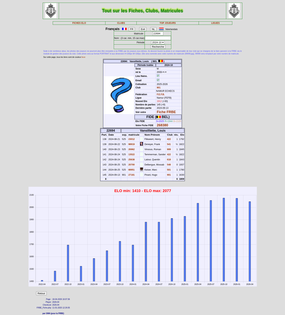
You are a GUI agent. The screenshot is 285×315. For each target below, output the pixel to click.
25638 (131, 159)
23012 (131, 139)
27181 (131, 175)
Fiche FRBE (166, 112)
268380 (162, 125)
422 (168, 139)
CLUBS (121, 23)
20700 (131, 164)
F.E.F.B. (161, 94)
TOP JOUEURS (168, 23)
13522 (131, 154)
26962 (131, 149)
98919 (131, 144)
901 (158, 87)
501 (168, 169)
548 (168, 164)
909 (168, 149)
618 (168, 159)
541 (168, 144)
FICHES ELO (79, 23)
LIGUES (215, 23)
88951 (131, 169)
